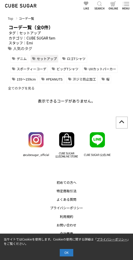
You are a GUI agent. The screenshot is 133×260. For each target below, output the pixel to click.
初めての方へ (66, 182)
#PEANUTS (54, 79)
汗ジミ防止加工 (84, 79)
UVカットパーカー (102, 68)
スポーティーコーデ (31, 68)
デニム (22, 58)
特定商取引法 (66, 190)
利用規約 (66, 216)
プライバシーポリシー (66, 207)
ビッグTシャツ (67, 68)
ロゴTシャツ (76, 58)
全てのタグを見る (21, 88)
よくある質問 (66, 199)
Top (10, 18)
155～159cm (26, 79)
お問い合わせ (66, 225)
